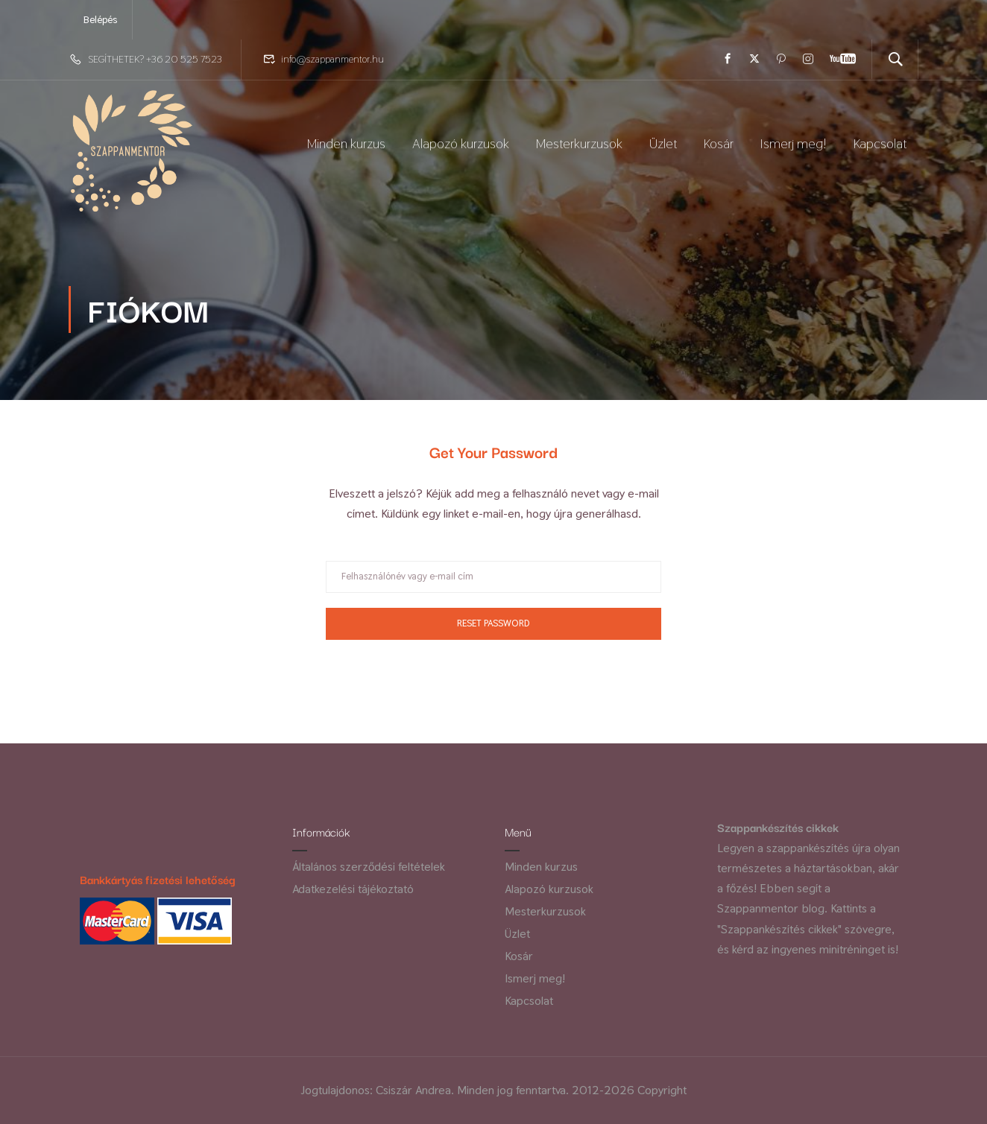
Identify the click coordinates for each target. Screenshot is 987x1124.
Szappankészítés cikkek (778, 827)
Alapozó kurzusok (460, 146)
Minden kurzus (346, 146)
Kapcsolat (880, 146)
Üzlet (663, 146)
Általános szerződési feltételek (368, 866)
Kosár (719, 146)
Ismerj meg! (793, 146)
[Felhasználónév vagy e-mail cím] (493, 584)
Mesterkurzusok (579, 146)
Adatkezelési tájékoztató (353, 889)
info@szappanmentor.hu (332, 59)
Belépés (100, 19)
